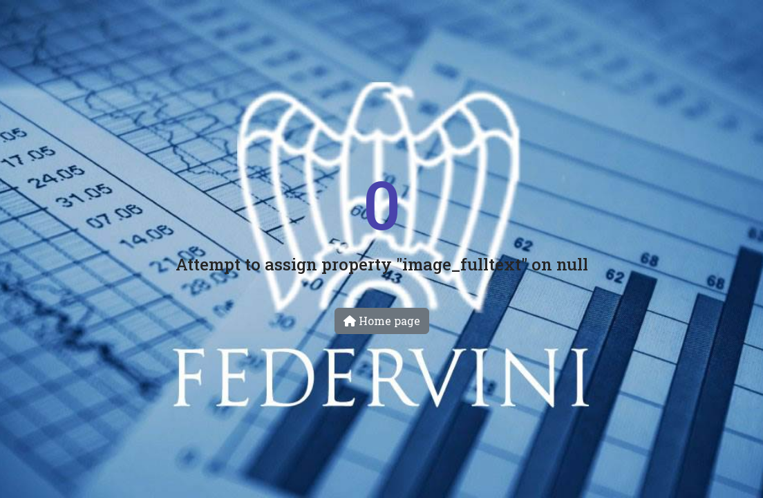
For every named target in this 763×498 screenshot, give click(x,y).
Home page (381, 320)
